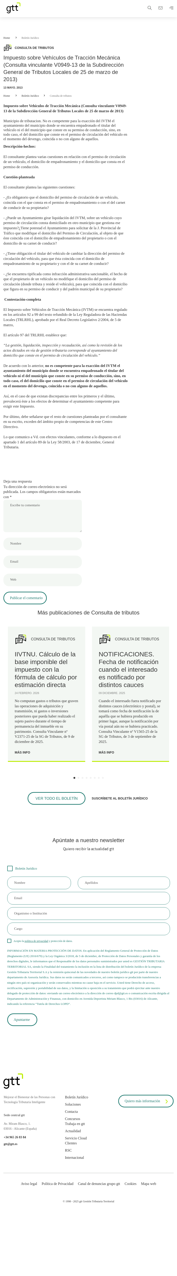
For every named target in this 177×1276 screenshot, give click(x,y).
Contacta (71, 1159)
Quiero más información (147, 1148)
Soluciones (73, 1152)
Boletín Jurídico (30, 37)
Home (6, 37)
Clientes (71, 1190)
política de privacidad (36, 984)
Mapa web (148, 1231)
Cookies (130, 1231)
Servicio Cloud (76, 1185)
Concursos (72, 1166)
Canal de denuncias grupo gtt (99, 1231)
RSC (68, 1198)
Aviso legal (29, 1231)
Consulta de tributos (61, 95)
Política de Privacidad (57, 1231)
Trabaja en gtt (75, 1171)
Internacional (74, 1205)
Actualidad (73, 1178)
